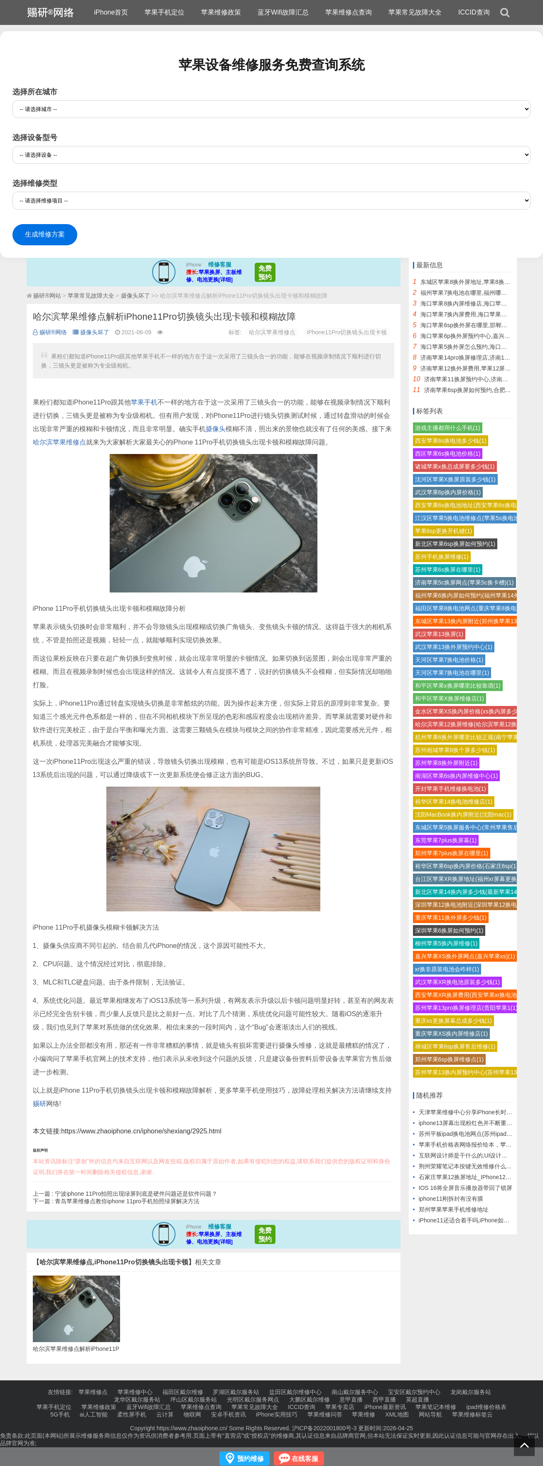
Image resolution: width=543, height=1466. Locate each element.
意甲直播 (351, 1399)
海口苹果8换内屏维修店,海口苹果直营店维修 (478, 303)
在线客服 (305, 1458)
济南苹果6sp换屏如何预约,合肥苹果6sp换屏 (481, 390)
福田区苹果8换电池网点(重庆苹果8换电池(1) (472, 608)
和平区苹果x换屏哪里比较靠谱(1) (458, 685)
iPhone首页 (111, 12)
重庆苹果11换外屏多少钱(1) (451, 917)
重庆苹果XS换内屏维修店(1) (451, 1033)
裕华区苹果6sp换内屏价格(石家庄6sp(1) (466, 866)
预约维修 (250, 1458)
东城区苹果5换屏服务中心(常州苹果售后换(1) (473, 827)
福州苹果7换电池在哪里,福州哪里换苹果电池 (478, 292)
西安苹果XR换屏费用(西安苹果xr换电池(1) (469, 995)
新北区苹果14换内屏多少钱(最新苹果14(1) (469, 891)
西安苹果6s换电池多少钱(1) (450, 440)
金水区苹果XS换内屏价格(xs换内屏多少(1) (470, 711)
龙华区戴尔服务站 (137, 1399)
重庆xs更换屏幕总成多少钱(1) (453, 1020)
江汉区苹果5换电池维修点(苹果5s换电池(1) (470, 518)
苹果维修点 (93, 1392)
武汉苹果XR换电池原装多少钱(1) (457, 982)
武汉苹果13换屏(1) (439, 634)
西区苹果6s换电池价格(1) (448, 453)
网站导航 (430, 1414)
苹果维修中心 (135, 1392)
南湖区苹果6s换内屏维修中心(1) (456, 775)
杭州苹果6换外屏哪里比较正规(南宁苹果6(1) (472, 737)
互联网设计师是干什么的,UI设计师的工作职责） (481, 1155)
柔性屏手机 (131, 1414)
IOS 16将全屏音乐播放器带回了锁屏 (466, 1188)
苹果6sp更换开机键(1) (443, 531)
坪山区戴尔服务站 (193, 1399)
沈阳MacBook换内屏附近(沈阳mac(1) (463, 814)
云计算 (165, 1414)
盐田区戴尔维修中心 (295, 1392)
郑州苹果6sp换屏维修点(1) (449, 1059)
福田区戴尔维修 (182, 1392)
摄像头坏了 (135, 295)
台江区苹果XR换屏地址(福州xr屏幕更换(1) (469, 879)
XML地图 (397, 1414)
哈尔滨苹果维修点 (272, 332)
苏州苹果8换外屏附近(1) (446, 763)
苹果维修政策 (221, 12)
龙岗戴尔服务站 (470, 1392)
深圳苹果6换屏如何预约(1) (449, 930)
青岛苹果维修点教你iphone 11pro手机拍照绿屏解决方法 (127, 1201)
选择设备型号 (34, 137)
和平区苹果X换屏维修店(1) (449, 698)
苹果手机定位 (164, 12)
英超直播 (417, 1399)
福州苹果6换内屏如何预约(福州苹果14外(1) (471, 595)
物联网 (192, 1414)
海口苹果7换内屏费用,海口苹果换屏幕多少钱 (478, 314)
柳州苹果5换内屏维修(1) (446, 943)
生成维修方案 (45, 234)
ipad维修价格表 (486, 1407)
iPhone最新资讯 (385, 1407)
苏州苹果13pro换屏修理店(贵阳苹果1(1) (466, 1007)
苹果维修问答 (324, 1414)
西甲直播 (384, 1399)
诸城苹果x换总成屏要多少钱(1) (455, 466)
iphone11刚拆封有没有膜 (451, 1198)
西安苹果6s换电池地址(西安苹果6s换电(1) (469, 505)
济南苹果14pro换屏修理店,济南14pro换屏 (474, 357)
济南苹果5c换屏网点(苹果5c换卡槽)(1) (464, 582)
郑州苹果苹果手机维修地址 (454, 1209)
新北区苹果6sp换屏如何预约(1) (455, 543)
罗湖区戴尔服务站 (236, 1392)
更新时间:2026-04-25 (385, 1428)
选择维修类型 (34, 183)
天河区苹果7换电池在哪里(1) (452, 672)
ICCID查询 (474, 12)
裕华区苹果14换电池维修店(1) (454, 801)
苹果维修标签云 (472, 1414)
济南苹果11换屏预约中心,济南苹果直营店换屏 (483, 379)
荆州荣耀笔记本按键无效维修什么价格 (468, 1166)
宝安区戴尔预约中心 (414, 1392)
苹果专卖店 (339, 1407)
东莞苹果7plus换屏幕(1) (446, 840)
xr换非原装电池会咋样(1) (447, 969)
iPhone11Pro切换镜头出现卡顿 (347, 332)
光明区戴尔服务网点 (253, 1399)
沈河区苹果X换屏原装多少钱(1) (455, 479)
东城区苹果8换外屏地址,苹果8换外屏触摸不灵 (479, 282)
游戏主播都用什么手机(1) (447, 427)
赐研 (39, 1103)
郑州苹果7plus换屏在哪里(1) (452, 853)
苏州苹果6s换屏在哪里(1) (448, 569)
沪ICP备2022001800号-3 (324, 1428)
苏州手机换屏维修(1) (442, 556)
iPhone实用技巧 (276, 1414)
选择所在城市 (34, 92)
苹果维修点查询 (348, 12)
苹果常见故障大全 (415, 12)
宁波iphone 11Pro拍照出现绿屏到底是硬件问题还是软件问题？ (136, 1193)
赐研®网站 (47, 295)
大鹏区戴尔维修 (309, 1399)
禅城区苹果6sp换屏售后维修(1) (455, 1046)
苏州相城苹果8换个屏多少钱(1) (455, 750)
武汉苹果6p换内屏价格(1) (448, 492)
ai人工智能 (94, 1414)
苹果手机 (144, 402)
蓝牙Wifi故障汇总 (283, 12)
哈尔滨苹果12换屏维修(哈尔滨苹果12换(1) (469, 724)
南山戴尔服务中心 (355, 1392)
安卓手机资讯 (228, 1414)
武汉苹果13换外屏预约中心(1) (454, 647)
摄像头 (216, 428)
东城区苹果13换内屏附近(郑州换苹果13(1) (469, 621)
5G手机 (60, 1414)
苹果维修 (363, 1414)
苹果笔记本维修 (435, 1407)
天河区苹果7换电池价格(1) (449, 659)
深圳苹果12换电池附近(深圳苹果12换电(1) (469, 904)
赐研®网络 (50, 332)
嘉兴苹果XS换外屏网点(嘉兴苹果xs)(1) (465, 956)
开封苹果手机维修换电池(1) (450, 788)
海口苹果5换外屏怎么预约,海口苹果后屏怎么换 (481, 346)
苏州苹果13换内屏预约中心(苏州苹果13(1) (469, 1072)
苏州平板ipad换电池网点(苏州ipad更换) (469, 1133)
